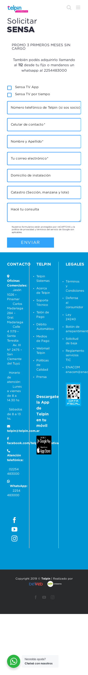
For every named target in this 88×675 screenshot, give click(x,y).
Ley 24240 (71, 317)
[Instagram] (14, 538)
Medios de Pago (42, 339)
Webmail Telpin (43, 351)
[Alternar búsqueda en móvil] (69, 7)
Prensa (41, 377)
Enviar (30, 242)
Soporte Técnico (42, 303)
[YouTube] (14, 529)
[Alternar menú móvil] (78, 7)
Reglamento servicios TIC (73, 355)
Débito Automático (43, 327)
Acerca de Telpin (43, 291)
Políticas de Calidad (42, 365)
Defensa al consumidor (73, 303)
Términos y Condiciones (73, 286)
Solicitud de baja (72, 341)
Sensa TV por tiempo (32, 94)
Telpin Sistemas (43, 278)
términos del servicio (47, 229)
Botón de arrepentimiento (73, 329)
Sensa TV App (26, 87)
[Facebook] (14, 520)
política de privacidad (23, 229)
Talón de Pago (42, 315)
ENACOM (73, 367)
